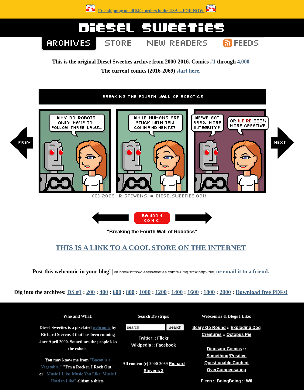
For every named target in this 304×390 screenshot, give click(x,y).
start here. (188, 71)
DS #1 (74, 292)
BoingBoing (229, 380)
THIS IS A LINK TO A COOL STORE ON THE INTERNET (151, 247)
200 (90, 292)
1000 (144, 292)
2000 (225, 292)
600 (117, 292)
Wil (249, 380)
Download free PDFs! (262, 292)
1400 (177, 292)
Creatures (211, 334)
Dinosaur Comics (224, 348)
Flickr (162, 338)
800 (130, 292)
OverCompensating (226, 369)
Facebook (166, 345)
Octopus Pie (238, 334)
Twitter (145, 338)
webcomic (102, 327)
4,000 (243, 62)
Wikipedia (141, 345)
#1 (213, 62)
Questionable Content (226, 362)
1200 (161, 292)
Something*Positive (226, 355)
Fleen (206, 380)
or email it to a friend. (242, 271)
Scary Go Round (209, 327)
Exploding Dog (246, 327)
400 (103, 292)
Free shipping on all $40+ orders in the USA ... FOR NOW (151, 11)
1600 (193, 292)
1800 (209, 292)
